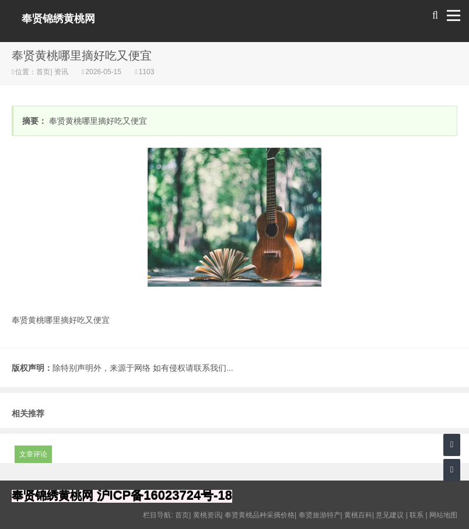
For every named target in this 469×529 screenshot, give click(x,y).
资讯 (61, 72)
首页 (43, 72)
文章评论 (33, 454)
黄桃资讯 (207, 515)
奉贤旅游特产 (320, 515)
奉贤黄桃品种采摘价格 (260, 515)
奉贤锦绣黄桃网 (58, 19)
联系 (417, 515)
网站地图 (443, 515)
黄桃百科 (358, 515)
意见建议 (390, 515)
